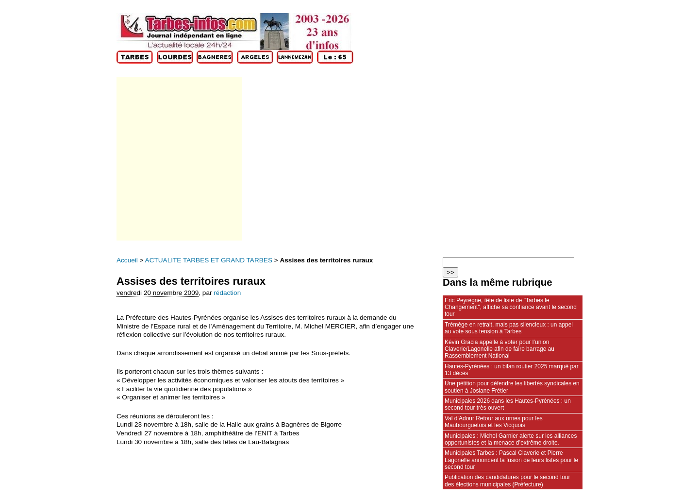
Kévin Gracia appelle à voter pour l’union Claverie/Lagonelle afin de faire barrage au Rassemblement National (499, 349)
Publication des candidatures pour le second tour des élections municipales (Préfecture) (507, 480)
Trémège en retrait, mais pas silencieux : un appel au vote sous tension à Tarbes (509, 328)
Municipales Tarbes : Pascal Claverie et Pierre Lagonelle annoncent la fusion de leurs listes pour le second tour (511, 459)
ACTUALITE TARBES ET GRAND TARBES (208, 260)
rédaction (227, 292)
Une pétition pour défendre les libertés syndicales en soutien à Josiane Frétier (512, 387)
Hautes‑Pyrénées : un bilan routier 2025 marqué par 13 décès (512, 370)
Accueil (127, 260)
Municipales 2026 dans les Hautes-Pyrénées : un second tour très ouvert (508, 404)
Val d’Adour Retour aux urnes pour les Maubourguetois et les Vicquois (494, 422)
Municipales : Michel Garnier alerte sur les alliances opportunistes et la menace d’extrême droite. (511, 439)
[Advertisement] (178, 159)
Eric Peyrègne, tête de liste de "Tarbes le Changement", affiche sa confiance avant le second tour (511, 307)
